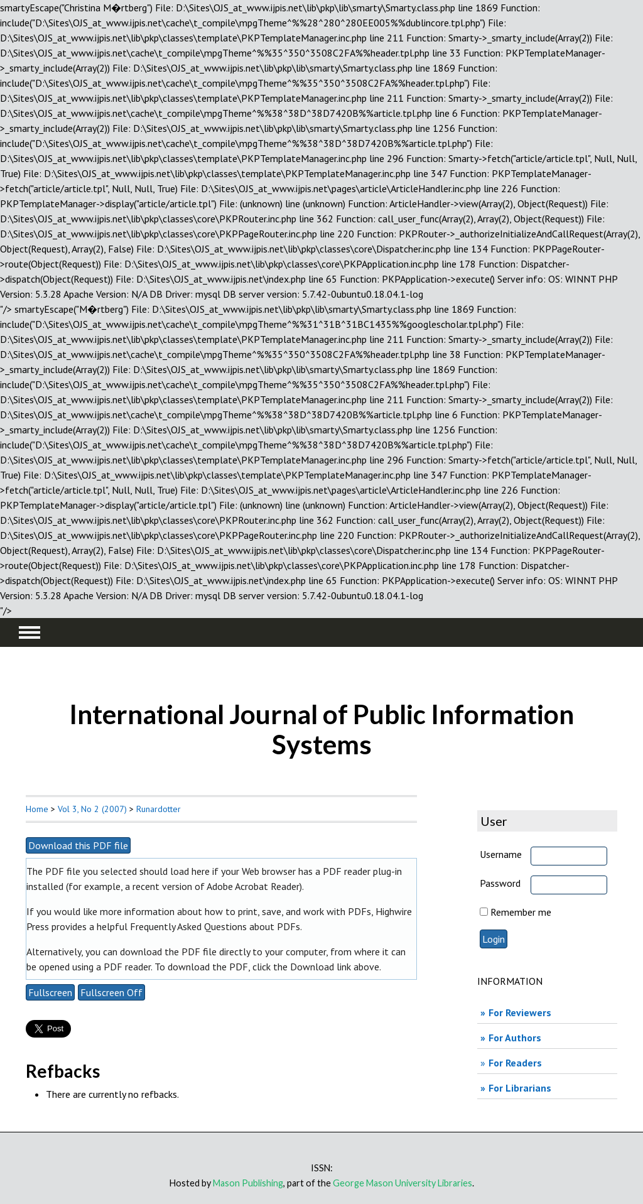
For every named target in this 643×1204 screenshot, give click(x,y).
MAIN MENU (29, 632)
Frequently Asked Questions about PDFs (215, 926)
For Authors (515, 1037)
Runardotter (158, 809)
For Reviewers (520, 1012)
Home (37, 809)
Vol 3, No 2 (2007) (92, 809)
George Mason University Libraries (402, 1183)
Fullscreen (50, 992)
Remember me (520, 912)
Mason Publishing (248, 1183)
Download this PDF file (78, 845)
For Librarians (520, 1088)
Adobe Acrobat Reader (253, 886)
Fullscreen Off (111, 992)
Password (500, 883)
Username (501, 854)
